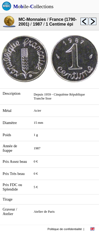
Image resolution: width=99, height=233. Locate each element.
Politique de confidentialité (65, 229)
